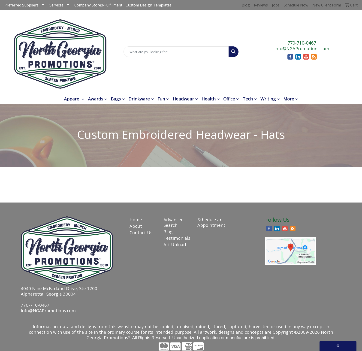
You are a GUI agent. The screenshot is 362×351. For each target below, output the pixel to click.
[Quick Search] (176, 51)
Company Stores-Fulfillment (98, 5)
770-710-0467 (301, 43)
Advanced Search (173, 222)
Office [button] (229, 99)
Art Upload (174, 244)
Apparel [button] (72, 99)
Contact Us (141, 232)
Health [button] (209, 99)
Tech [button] (248, 99)
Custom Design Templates (149, 5)
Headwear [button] (183, 99)
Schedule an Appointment (211, 222)
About (136, 226)
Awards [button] (95, 99)
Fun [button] (161, 99)
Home (136, 219)
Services (56, 5)
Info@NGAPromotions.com (301, 48)
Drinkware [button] (139, 99)
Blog (167, 231)
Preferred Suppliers (21, 5)
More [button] (288, 99)
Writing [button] (268, 99)
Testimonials (176, 238)
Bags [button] (116, 99)
